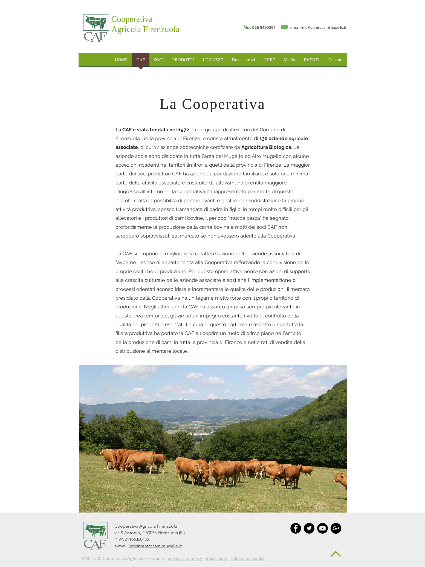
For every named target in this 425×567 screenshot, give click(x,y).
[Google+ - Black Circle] (336, 528)
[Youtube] (322, 528)
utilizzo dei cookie (248, 558)
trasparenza (216, 558)
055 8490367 (263, 27)
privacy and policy (185, 558)
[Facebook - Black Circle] (295, 528)
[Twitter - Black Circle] (309, 528)
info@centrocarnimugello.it (323, 27)
